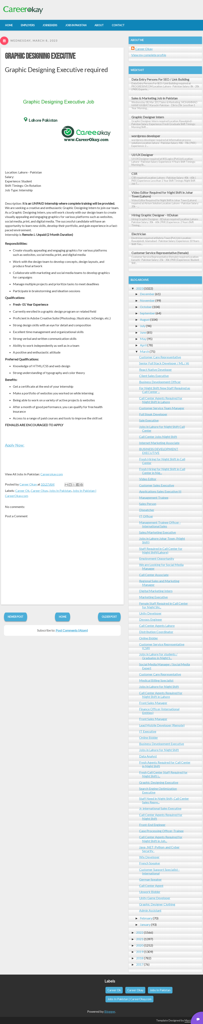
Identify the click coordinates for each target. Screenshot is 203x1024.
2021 (139, 939)
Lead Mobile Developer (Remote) (162, 725)
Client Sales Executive (154, 376)
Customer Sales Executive (156, 485)
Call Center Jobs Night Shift (158, 436)
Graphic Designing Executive (40, 56)
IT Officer (146, 516)
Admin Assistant (150, 910)
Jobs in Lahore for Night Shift (159, 686)
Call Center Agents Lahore (157, 625)
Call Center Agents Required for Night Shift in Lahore (160, 400)
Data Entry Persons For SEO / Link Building (160, 79)
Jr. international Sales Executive (160, 808)
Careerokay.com (51, 474)
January (145, 924)
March (144, 351)
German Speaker (150, 879)
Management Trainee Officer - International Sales (160, 524)
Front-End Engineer (152, 825)
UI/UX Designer (142, 155)
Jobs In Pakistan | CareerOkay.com (129, 999)
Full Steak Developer (153, 414)
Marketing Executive (153, 597)
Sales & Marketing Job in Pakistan (154, 98)
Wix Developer (149, 857)
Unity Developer (150, 613)
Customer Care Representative (160, 357)
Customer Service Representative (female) (160, 253)
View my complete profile (148, 55)
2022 (139, 932)
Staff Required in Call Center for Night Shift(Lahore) (160, 550)
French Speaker (149, 863)
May (143, 339)
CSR (134, 173)
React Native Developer (155, 369)
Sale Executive (149, 420)
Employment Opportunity (156, 558)
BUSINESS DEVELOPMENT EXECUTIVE (158, 451)
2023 (139, 288)
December (147, 294)
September (147, 313)
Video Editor (147, 479)
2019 (139, 952)
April (143, 345)
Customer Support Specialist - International (159, 871)
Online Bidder (148, 638)
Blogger (109, 1011)
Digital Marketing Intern (155, 591)
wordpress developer (145, 136)
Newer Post (15, 616)
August (145, 319)
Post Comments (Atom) (72, 630)
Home (62, 616)
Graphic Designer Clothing (157, 904)
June (143, 332)
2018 (139, 958)
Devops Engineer (150, 619)
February (146, 918)
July (142, 326)
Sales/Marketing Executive (157, 532)
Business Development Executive (161, 744)
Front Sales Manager (153, 703)
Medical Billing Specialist (156, 680)
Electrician (138, 234)
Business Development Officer (160, 382)
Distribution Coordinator (156, 632)
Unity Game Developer (154, 898)
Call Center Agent (151, 885)
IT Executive (147, 731)
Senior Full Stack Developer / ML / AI (164, 363)
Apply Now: (14, 445)
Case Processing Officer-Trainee (161, 831)
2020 (139, 945)
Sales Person (147, 504)
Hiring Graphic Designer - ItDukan (154, 215)
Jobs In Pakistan (60, 490)
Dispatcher (146, 510)
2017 (139, 964)
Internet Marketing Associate (159, 443)
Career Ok (22, 490)
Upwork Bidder (149, 892)
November (147, 300)
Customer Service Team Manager (161, 408)
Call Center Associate (154, 575)
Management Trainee (153, 497)
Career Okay (39, 490)
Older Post (109, 616)
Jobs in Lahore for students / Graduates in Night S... (158, 656)
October (146, 307)
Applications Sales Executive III (160, 491)
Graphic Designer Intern (147, 117)
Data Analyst (148, 756)
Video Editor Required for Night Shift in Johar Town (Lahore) (162, 194)
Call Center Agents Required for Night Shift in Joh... (160, 839)
